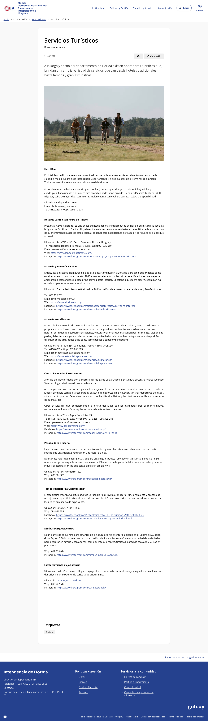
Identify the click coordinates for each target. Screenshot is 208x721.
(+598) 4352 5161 (25, 683)
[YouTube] (5, 716)
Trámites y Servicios (143, 8)
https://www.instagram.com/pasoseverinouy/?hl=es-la (87, 433)
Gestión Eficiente (88, 687)
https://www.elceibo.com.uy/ (66, 302)
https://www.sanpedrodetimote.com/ (71, 253)
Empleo (83, 682)
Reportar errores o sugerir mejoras (184, 657)
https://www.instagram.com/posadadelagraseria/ (84, 478)
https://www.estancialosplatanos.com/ (72, 356)
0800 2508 (41, 683)
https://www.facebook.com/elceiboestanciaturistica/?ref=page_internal (95, 305)
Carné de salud (132, 687)
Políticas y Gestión (119, 8)
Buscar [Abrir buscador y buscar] (184, 9)
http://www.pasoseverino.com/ (68, 425)
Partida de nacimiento (136, 682)
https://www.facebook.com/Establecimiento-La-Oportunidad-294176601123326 (100, 515)
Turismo (50, 632)
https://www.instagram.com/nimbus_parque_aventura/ (87, 555)
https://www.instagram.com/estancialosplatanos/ (84, 363)
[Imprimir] (138, 56)
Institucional (98, 8)
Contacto (9, 687)
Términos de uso (175, 716)
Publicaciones (39, 19)
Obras (82, 677)
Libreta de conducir (135, 677)
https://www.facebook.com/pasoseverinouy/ (80, 429)
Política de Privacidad (195, 716)
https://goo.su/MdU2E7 (70, 580)
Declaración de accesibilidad (153, 716)
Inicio (6, 19)
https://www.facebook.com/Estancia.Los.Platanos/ (84, 359)
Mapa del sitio (132, 716)
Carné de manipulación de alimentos (138, 694)
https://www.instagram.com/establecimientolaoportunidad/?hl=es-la (95, 518)
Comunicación (165, 8)
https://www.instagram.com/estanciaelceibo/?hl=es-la (87, 309)
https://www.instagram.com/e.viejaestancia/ (81, 587)
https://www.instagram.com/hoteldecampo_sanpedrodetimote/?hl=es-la (97, 256)
